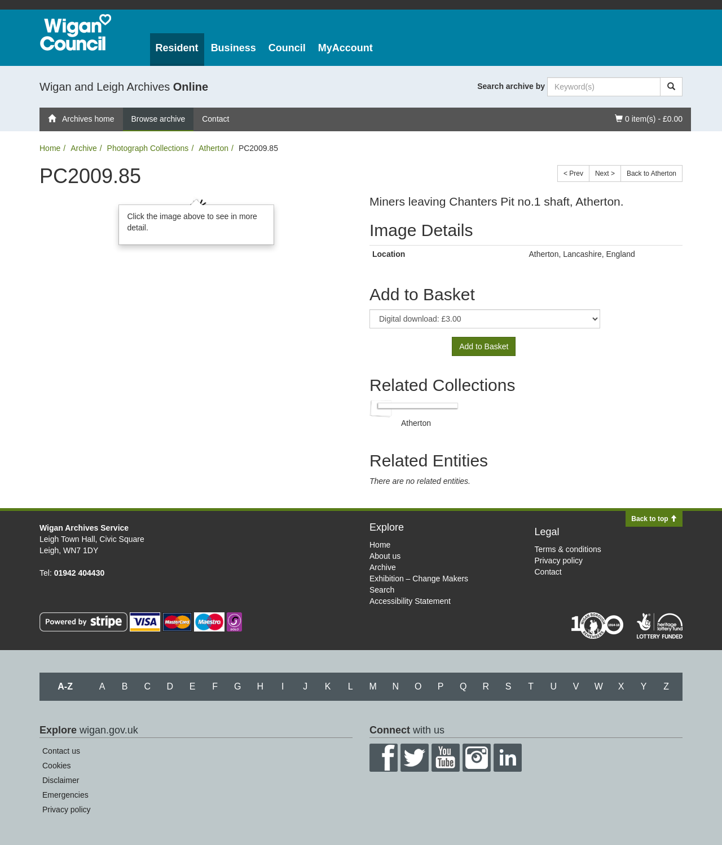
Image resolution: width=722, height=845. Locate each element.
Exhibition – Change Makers (418, 578)
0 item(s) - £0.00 (648, 118)
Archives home (81, 118)
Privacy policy (559, 560)
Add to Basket (483, 346)
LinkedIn (508, 758)
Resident (177, 48)
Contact (215, 118)
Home (49, 148)
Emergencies (65, 794)
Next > (605, 173)
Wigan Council (75, 32)
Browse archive (158, 118)
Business (233, 48)
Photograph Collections (148, 148)
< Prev (573, 173)
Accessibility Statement (410, 601)
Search (381, 589)
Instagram (477, 758)
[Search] (671, 86)
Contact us (61, 750)
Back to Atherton (651, 173)
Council (287, 48)
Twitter (414, 758)
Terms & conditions (568, 549)
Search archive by (511, 86)
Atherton (213, 148)
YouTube (446, 758)
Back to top (654, 519)
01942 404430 (79, 572)
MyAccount (345, 48)
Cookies (56, 765)
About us (384, 556)
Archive (84, 148)
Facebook (383, 758)
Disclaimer (60, 780)
